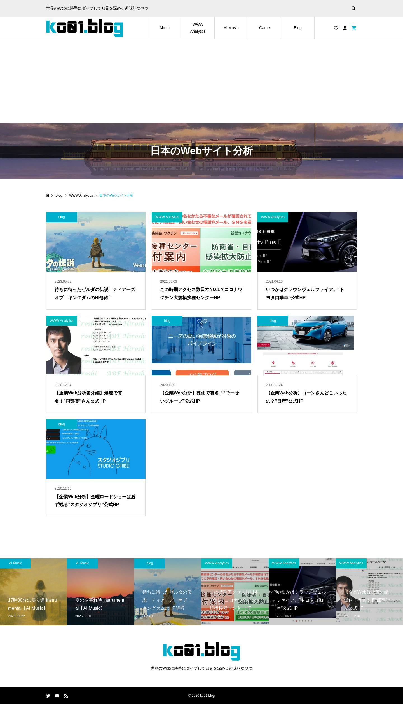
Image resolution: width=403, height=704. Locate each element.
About (165, 27)
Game (264, 27)
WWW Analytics (198, 28)
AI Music (231, 27)
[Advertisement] (201, 81)
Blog (298, 27)
